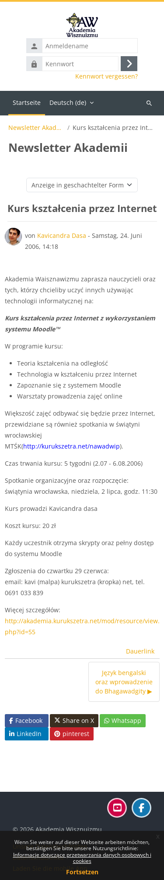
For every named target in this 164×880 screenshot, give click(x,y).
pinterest (71, 733)
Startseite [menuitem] (27, 102)
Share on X (74, 720)
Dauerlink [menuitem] (140, 651)
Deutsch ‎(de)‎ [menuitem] (67, 102)
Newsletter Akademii (36, 128)
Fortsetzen (82, 872)
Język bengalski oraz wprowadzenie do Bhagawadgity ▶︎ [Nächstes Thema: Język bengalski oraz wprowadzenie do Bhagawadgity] (124, 681)
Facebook (25, 720)
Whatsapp (122, 720)
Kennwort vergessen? (106, 76)
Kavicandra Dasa (61, 235)
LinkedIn (25, 733)
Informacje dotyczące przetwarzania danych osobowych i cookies (82, 858)
